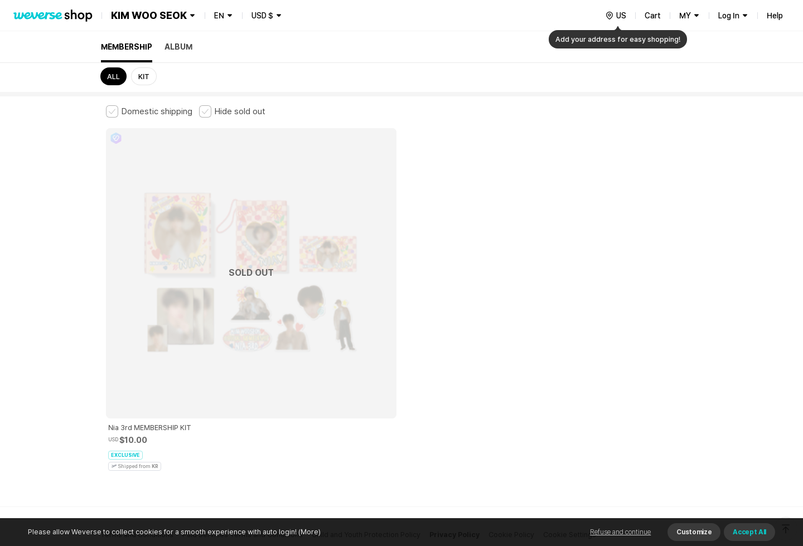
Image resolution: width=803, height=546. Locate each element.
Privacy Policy (454, 359)
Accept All (749, 532)
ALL (113, 76)
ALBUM (178, 46)
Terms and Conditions (136, 359)
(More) (309, 532)
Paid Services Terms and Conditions (242, 359)
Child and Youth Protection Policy (366, 359)
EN (219, 15)
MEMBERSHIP (126, 46)
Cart (653, 15)
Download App (668, 474)
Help (775, 15)
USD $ (262, 15)
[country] (615, 16)
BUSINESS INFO (294, 409)
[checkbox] (149, 111)
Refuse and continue (620, 532)
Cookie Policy (511, 359)
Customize (694, 532)
